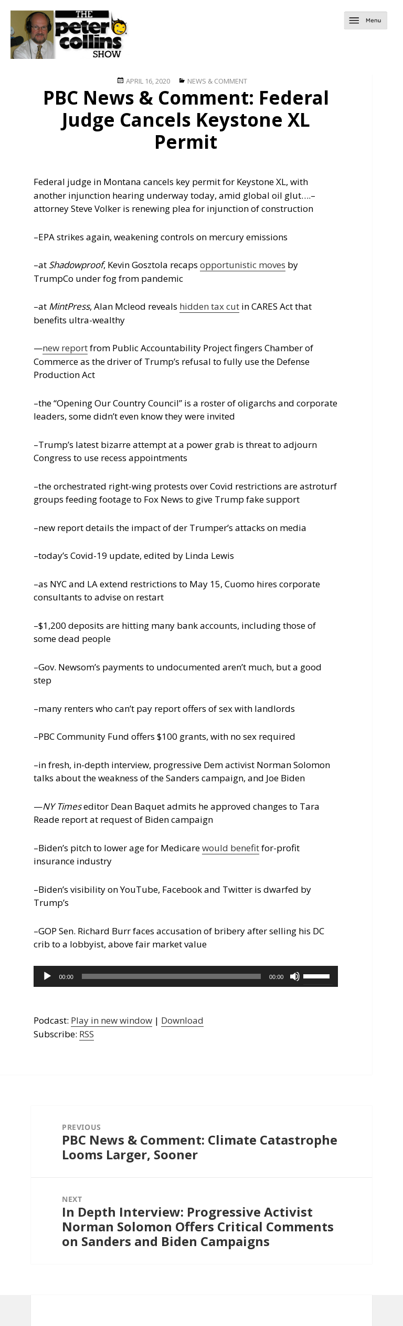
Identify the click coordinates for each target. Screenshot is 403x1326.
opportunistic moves (242, 265)
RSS (86, 1034)
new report (65, 348)
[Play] (47, 976)
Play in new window (111, 1020)
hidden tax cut (209, 306)
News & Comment (217, 81)
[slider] (171, 976)
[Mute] (295, 976)
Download (182, 1020)
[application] (186, 976)
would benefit (230, 848)
